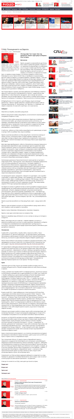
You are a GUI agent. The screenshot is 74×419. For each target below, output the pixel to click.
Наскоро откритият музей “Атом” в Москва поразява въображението (48, 5)
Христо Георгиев (62, 60)
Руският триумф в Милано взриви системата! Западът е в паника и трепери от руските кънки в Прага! (66, 26)
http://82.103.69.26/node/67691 (35, 244)
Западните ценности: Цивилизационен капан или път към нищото (54, 25)
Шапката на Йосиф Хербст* (22, 401)
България (25, 9)
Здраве (52, 9)
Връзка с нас (27, 412)
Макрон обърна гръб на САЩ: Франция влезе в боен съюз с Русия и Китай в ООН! (65, 109)
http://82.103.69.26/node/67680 (17, 244)
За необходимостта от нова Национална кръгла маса (64, 76)
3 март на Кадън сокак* (21, 393)
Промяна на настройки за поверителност (46, 412)
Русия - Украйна (27, 1)
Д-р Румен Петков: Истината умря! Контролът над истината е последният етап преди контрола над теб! (65, 131)
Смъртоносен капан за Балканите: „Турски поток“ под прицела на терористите (30, 26)
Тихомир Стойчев (62, 74)
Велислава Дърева (17, 11)
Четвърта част (5, 373)
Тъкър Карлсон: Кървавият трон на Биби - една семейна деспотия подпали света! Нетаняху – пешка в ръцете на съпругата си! (65, 102)
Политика (32, 9)
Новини (3, 1)
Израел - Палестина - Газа (37, 1)
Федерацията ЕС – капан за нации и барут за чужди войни (19, 25)
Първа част (4, 364)
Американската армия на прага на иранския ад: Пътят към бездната (65, 123)
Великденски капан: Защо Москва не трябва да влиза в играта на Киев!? (7, 25)
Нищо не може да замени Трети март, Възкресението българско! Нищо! (28, 383)
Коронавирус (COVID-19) (18, 1)
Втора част (4, 367)
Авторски (14, 9)
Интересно (45, 9)
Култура (57, 9)
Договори (22, 412)
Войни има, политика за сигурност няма (64, 116)
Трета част (4, 370)
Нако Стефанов (62, 67)
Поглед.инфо (50, 414)
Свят (20, 9)
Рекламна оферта (5, 412)
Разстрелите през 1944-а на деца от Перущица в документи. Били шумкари (65, 91)
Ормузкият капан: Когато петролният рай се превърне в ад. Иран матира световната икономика (42, 27)
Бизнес (39, 9)
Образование (32, 412)
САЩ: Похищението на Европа (15, 49)
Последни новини (9, 1)
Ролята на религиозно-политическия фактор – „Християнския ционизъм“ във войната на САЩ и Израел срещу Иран (66, 6)
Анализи (7, 9)
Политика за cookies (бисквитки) (14, 412)
